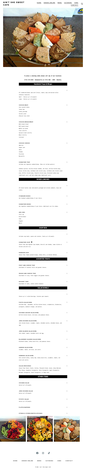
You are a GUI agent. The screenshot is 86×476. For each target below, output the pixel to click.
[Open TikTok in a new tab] (48, 453)
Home (39, 2)
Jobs (76, 2)
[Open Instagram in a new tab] (43, 453)
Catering (68, 2)
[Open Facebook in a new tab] (37, 453)
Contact (74, 5)
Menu (60, 2)
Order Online (49, 2)
